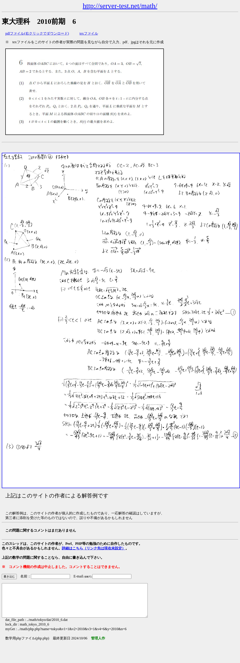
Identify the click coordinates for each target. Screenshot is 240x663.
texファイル (88, 33)
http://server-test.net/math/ (120, 6)
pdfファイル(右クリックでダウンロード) (37, 33)
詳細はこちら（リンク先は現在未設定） (93, 548)
